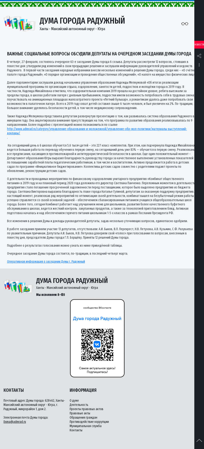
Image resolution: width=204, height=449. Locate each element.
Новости (199, 44)
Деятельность (79, 405)
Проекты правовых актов (86, 409)
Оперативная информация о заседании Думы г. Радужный (46, 262)
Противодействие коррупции (89, 422)
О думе (74, 401)
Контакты (76, 430)
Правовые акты (80, 413)
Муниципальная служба (86, 426)
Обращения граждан (83, 418)
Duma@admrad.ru (15, 422)
